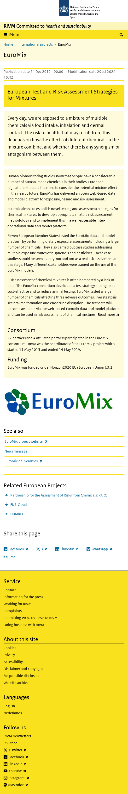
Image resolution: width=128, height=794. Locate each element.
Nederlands (13, 713)
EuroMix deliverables (36, 461)
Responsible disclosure (22, 675)
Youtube (30, 771)
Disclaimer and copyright (23, 668)
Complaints (13, 610)
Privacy (9, 654)
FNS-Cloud (18, 504)
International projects (35, 44)
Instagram (32, 778)
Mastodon (31, 785)
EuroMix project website (39, 441)
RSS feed (10, 743)
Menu (15, 34)
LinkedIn (30, 764)
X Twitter (30, 750)
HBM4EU (17, 514)
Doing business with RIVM (24, 624)
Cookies (10, 647)
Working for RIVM (17, 604)
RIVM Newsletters (17, 736)
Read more (108, 314)
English (9, 706)
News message (16, 451)
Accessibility (13, 661)
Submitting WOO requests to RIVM (31, 617)
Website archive (16, 682)
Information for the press (23, 597)
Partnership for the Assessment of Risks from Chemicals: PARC (58, 495)
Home (8, 44)
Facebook (31, 757)
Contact (10, 590)
